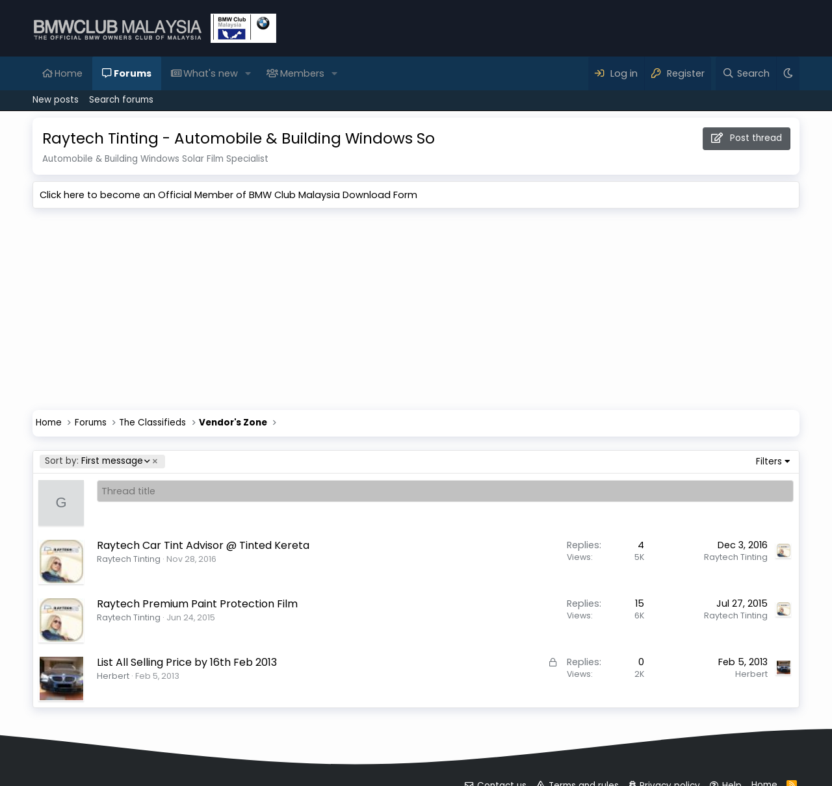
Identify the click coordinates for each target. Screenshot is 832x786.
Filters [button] (769, 461)
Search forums (121, 100)
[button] (248, 73)
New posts (55, 100)
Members (302, 73)
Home (69, 73)
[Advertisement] (416, 312)
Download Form (380, 194)
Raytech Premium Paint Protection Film (197, 603)
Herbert (113, 675)
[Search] (746, 73)
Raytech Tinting (129, 558)
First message (97, 461)
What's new (210, 73)
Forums (132, 73)
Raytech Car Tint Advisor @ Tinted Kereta (203, 545)
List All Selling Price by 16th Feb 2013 (187, 662)
